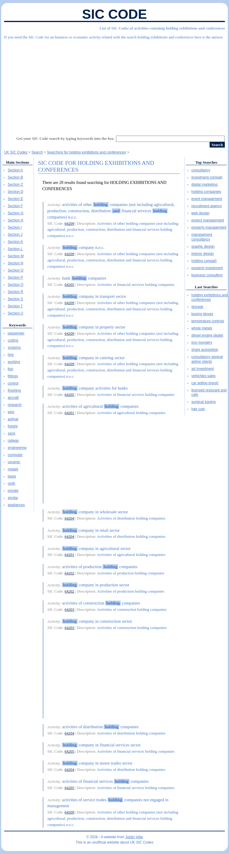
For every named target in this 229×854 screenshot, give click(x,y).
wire (11, 412)
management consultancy (201, 237)
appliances (16, 505)
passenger (16, 333)
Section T (15, 306)
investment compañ (206, 177)
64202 (69, 573)
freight (13, 426)
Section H (15, 220)
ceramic (14, 462)
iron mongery (201, 342)
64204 (69, 518)
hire (11, 355)
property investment (207, 268)
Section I (15, 227)
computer (15, 455)
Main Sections (17, 162)
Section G (16, 213)
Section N (15, 263)
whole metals (201, 328)
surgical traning (203, 402)
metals (13, 469)
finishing (14, 390)
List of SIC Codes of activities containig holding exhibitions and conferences (162, 28)
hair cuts (198, 409)
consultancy (200, 170)
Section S (15, 299)
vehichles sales (203, 376)
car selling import (205, 383)
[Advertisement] (114, 85)
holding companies (206, 192)
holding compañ (204, 261)
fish (10, 369)
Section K (15, 242)
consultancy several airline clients (207, 359)
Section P (15, 277)
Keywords (17, 325)
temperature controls (207, 321)
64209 (69, 223)
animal (13, 419)
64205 (69, 284)
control (13, 383)
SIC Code (114, 14)
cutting (13, 340)
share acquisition (204, 350)
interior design (202, 254)
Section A (15, 170)
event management (206, 199)
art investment (202, 369)
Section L (15, 249)
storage (197, 307)
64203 (69, 609)
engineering (17, 448)
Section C (15, 184)
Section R (15, 292)
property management (208, 227)
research (15, 405)
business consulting (207, 275)
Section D (15, 192)
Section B (15, 177)
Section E (15, 199)
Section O (16, 270)
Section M (16, 256)
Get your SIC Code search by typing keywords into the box (65, 138)
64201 (69, 412)
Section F (15, 206)
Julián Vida (134, 837)
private (13, 491)
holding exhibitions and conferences (209, 297)
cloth (11, 483)
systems (14, 347)
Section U (15, 313)
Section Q (16, 285)
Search (37, 152)
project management (207, 220)
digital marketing (204, 184)
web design (200, 213)
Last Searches (206, 287)
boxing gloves (202, 314)
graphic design (203, 246)
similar (13, 498)
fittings (13, 376)
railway (13, 440)
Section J (15, 235)
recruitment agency (206, 206)
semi (11, 433)
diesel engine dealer (207, 335)
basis (12, 476)
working (14, 362)
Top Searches (206, 162)
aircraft (13, 398)
